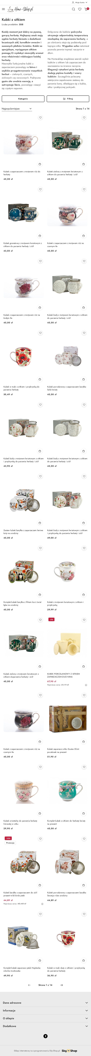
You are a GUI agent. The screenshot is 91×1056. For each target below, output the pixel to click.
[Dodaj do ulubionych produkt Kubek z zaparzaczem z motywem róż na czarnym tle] (84, 189)
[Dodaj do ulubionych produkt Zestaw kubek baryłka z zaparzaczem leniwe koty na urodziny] (40, 476)
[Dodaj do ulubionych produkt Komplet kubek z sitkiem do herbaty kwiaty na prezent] (84, 767)
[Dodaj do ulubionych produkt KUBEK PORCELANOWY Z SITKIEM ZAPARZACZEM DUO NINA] (84, 620)
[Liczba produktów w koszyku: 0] (85, 9)
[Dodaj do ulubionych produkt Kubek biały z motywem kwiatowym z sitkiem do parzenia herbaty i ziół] (84, 261)
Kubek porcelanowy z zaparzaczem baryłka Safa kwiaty (66, 388)
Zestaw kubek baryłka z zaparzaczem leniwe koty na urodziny (23, 532)
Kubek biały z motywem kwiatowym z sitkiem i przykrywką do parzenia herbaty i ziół (24, 460)
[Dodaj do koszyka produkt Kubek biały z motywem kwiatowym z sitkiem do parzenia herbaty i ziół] (83, 307)
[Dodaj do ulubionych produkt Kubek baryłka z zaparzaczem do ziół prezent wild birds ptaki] (40, 839)
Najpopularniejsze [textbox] (11, 108)
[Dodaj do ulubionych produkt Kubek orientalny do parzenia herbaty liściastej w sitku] (40, 767)
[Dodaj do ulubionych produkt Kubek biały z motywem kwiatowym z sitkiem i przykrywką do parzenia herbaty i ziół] (40, 404)
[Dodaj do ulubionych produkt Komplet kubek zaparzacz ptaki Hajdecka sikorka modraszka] (40, 914)
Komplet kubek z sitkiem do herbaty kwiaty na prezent (66, 822)
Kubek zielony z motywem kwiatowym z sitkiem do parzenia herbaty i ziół (64, 173)
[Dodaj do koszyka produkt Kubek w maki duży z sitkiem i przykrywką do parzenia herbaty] (83, 960)
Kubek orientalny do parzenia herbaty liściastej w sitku (20, 822)
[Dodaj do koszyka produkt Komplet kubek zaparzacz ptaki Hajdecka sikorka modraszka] (40, 960)
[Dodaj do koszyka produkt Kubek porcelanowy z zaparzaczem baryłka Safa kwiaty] (83, 379)
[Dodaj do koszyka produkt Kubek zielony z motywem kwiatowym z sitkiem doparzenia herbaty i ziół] (40, 666)
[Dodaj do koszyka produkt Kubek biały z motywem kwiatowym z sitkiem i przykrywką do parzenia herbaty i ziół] (40, 451)
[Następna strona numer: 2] (61, 985)
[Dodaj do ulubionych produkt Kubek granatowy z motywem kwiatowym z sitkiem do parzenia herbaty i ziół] (40, 189)
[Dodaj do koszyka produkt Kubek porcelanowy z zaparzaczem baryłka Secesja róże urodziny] (83, 885)
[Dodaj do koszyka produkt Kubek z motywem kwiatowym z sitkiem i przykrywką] (83, 594)
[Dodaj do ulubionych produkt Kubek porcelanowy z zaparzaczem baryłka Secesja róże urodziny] (84, 839)
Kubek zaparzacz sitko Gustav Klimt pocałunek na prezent (63, 750)
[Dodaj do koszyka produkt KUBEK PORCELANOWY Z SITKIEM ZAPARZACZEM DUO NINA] (83, 666)
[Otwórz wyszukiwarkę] (73, 9)
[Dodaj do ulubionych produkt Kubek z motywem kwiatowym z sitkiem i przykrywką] (84, 548)
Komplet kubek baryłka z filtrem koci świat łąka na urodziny (22, 603)
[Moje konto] (79, 2)
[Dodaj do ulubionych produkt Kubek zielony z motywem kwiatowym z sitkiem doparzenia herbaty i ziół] (40, 620)
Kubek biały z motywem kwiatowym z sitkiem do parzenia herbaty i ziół (67, 316)
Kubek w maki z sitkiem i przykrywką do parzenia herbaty (21, 388)
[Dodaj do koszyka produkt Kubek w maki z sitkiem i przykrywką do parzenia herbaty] (40, 379)
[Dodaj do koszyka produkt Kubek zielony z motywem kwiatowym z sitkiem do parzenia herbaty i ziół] (83, 164)
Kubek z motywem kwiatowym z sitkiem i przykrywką (65, 603)
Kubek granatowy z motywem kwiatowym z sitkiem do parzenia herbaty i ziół (23, 245)
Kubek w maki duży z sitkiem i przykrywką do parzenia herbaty (66, 969)
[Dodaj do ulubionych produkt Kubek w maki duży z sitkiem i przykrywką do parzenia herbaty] (84, 914)
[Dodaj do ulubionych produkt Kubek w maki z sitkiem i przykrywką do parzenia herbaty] (40, 333)
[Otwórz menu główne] (3, 9)
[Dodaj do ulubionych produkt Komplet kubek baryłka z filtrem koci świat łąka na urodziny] (40, 548)
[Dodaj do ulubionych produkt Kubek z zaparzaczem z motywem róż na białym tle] (40, 261)
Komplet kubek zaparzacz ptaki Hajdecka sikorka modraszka (22, 969)
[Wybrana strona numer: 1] (45, 985)
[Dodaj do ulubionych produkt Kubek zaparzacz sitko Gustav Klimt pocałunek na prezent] (84, 695)
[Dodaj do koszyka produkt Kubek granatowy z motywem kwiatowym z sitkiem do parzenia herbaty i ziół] (40, 235)
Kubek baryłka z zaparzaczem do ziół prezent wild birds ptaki (20, 894)
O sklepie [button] (45, 1018)
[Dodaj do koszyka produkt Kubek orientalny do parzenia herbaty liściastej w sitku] (40, 813)
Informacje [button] (45, 1010)
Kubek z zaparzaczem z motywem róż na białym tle (22, 316)
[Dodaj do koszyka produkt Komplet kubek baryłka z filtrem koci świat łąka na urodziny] (40, 594)
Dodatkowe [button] (45, 1026)
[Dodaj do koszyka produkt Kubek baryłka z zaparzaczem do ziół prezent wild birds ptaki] (40, 885)
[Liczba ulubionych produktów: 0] (79, 9)
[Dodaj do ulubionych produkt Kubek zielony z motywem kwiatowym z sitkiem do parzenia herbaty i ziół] (84, 117)
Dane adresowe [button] (45, 1003)
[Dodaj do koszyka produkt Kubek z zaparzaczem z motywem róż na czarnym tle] (83, 235)
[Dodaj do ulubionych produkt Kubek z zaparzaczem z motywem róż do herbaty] (40, 117)
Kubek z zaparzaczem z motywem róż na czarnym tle (65, 245)
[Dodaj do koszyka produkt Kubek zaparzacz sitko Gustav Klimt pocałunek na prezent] (83, 741)
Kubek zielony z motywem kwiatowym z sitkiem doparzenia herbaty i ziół (21, 675)
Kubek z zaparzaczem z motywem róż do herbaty (22, 173)
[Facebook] (45, 1036)
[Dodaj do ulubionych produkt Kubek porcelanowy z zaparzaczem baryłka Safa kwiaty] (84, 333)
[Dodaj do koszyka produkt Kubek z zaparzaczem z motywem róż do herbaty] (40, 164)
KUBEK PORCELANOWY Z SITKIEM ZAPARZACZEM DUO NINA (63, 675)
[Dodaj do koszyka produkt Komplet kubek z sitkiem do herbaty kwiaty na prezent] (83, 813)
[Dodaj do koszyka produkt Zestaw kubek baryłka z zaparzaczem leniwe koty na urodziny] (40, 522)
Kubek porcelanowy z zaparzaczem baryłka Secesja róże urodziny (66, 894)
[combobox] (17, 108)
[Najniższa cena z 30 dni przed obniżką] (86, 685)
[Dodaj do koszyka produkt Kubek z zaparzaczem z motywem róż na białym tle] (40, 307)
